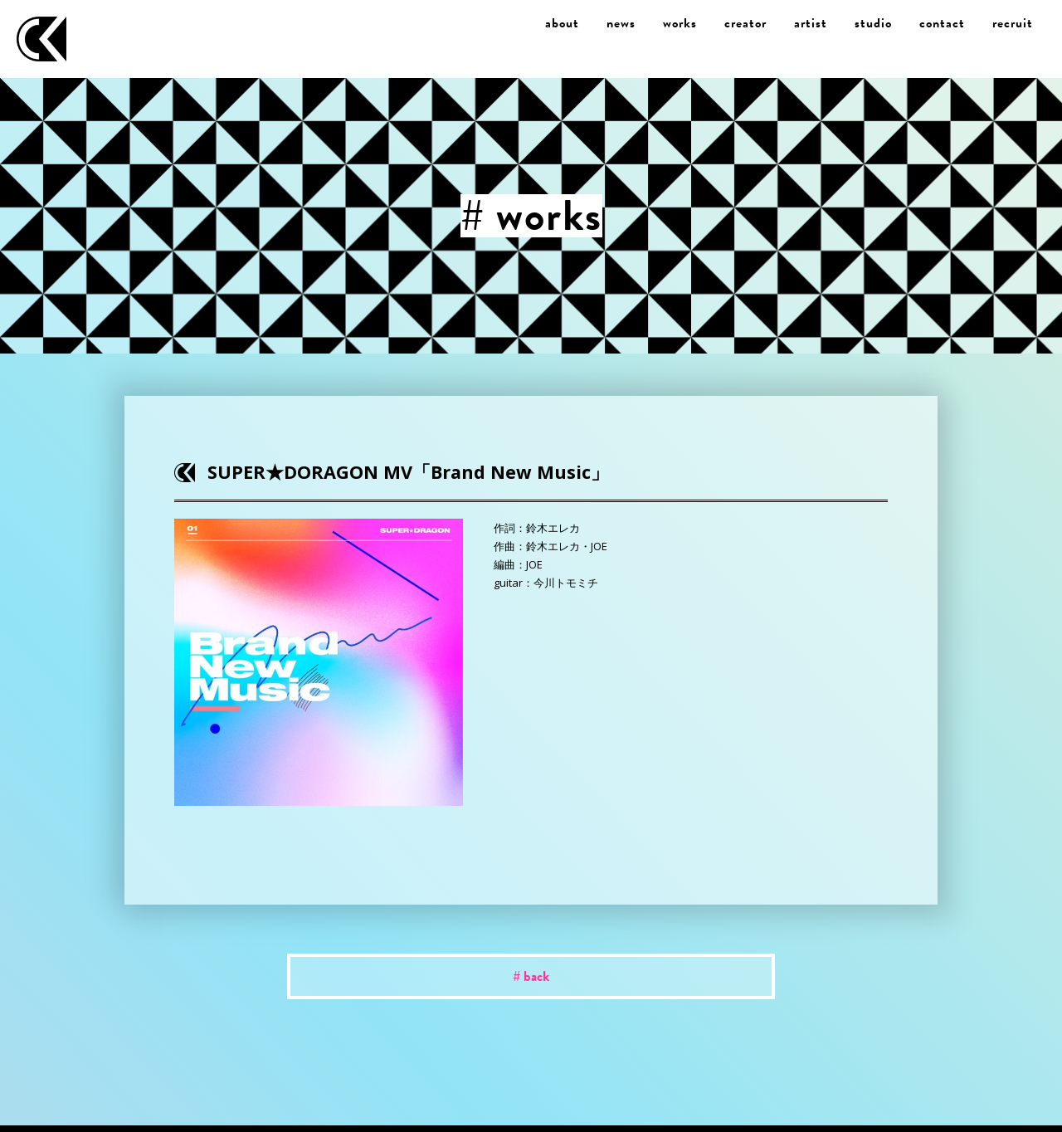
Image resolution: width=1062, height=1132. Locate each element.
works (680, 23)
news (621, 23)
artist (810, 23)
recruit (1012, 23)
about (562, 23)
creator (745, 23)
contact (942, 23)
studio (873, 23)
